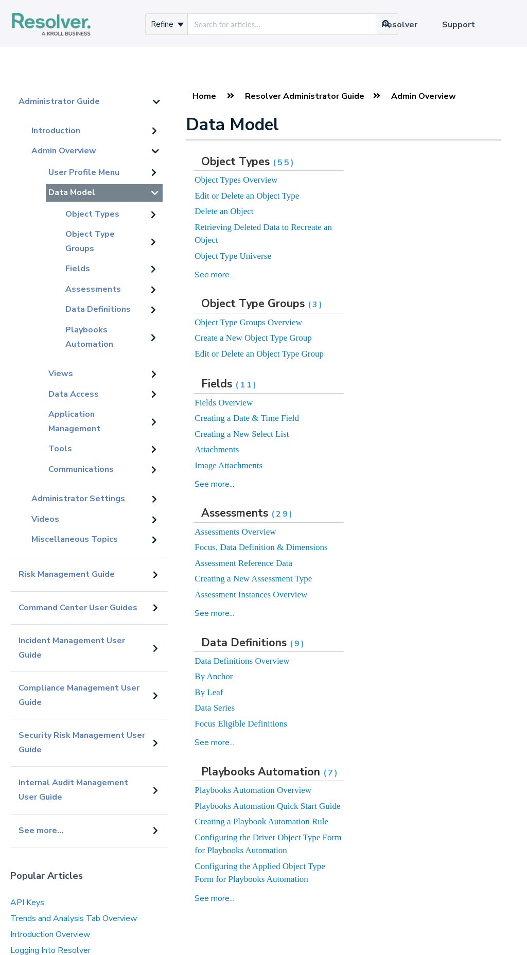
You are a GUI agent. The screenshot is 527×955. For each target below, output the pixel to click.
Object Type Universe (233, 256)
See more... (41, 830)
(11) (246, 385)
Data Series (215, 708)
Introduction (55, 130)
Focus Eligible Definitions (241, 724)
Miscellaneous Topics (74, 539)
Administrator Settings (78, 498)
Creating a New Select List (242, 434)
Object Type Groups (90, 241)
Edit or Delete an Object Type (247, 196)
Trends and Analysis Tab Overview (73, 918)
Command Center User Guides (78, 607)
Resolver (399, 24)
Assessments (93, 289)
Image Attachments (228, 465)
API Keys (27, 902)
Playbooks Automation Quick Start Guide (267, 806)
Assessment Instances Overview (251, 594)
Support (458, 24)
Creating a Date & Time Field (247, 418)
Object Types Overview (236, 180)
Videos (45, 519)
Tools (60, 448)
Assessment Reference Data (243, 563)
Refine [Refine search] (167, 24)
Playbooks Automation (89, 337)
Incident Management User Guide (72, 648)
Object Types (92, 214)
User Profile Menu (83, 172)
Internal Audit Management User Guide (73, 790)
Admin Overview (63, 150)
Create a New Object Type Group (253, 338)
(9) (298, 643)
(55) (284, 162)
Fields (77, 268)
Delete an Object (224, 211)
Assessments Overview (235, 532)
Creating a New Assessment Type (253, 578)
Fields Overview (224, 403)
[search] (281, 24)
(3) (316, 304)
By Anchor (214, 676)
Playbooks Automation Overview (253, 790)
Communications (81, 469)
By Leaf (209, 692)
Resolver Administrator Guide (304, 96)
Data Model (71, 192)
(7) (331, 773)
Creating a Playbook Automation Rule (261, 821)
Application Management (74, 421)
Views (60, 373)
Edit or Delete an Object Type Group (259, 354)
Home (204, 96)
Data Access (73, 394)
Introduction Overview (50, 934)
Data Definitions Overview (242, 661)
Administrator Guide (59, 101)
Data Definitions (98, 309)
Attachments (217, 449)
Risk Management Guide (67, 574)
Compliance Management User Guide (79, 695)
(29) (282, 514)
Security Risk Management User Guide (82, 742)
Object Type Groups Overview (248, 322)
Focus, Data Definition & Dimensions (261, 547)
